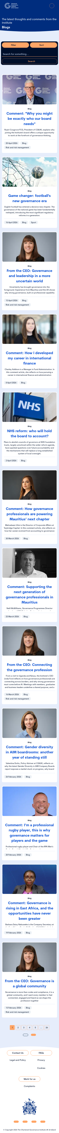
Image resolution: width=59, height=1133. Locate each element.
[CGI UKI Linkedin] (16, 1122)
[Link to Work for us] (29, 1079)
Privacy (41, 1060)
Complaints (29, 1086)
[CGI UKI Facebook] (25, 1122)
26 (47, 1027)
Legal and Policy (18, 1060)
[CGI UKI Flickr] (42, 1122)
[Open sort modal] (43, 45)
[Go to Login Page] (45, 6)
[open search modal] (38, 6)
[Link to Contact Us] (18, 1053)
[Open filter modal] (15, 45)
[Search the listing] (29, 54)
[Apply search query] (29, 61)
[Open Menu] (51, 5)
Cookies (41, 1068)
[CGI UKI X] (33, 1122)
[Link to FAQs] (41, 1053)
